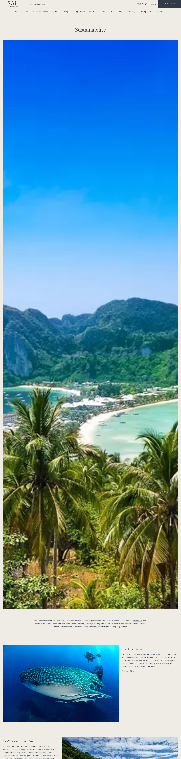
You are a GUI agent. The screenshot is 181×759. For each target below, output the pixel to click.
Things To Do (79, 11)
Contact (159, 11)
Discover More (128, 671)
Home (15, 11)
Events (103, 11)
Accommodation (40, 11)
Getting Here (145, 11)
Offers (25, 11)
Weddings (131, 11)
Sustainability (116, 11)
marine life (137, 620)
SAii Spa (92, 11)
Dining (66, 11)
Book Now (170, 3)
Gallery (55, 11)
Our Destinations (36, 4)
